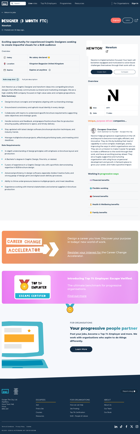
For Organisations (121, 3)
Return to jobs (9, 12)
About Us (107, 405)
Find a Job (40, 409)
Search (15, 3)
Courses (39, 412)
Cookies (28, 426)
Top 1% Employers (48, 3)
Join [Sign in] (37, 405)
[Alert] (102, 72)
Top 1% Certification (77, 412)
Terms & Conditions (8, 426)
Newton (111, 47)
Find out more (77, 296)
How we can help (76, 405)
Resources (79, 3)
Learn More (81, 349)
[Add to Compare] (125, 72)
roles (32, 3)
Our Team (108, 409)
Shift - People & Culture (79, 416)
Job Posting (74, 409)
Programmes (65, 3)
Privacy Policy (20, 426)
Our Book (107, 412)
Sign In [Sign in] (135, 3)
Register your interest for (84, 252)
